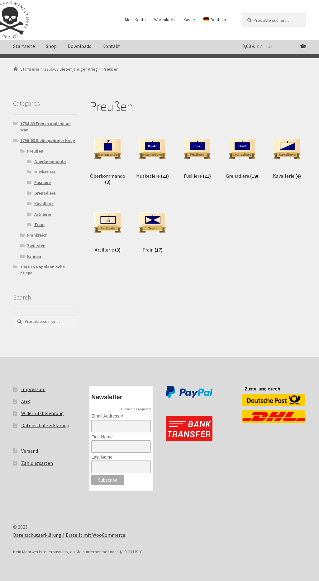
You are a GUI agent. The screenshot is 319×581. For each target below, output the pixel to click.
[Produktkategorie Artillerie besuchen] (107, 229)
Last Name (101, 457)
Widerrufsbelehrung (42, 413)
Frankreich (37, 235)
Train (39, 224)
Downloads (79, 46)
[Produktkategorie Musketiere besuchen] (152, 156)
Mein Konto (135, 19)
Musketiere (44, 172)
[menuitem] (215, 19)
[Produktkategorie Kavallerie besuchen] (287, 156)
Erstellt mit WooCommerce (95, 535)
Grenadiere (44, 193)
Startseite (24, 46)
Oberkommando (50, 161)
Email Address (107, 416)
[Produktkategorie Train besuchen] (152, 229)
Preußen (35, 151)
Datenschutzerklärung (45, 425)
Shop (51, 46)
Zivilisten (36, 245)
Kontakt (111, 46)
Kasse (189, 19)
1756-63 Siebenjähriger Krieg (71, 69)
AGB (25, 401)
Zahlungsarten (37, 463)
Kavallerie (44, 203)
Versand (29, 451)
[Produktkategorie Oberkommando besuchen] (107, 159)
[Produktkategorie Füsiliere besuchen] (197, 156)
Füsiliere (42, 182)
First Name (101, 436)
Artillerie (42, 214)
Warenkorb (164, 19)
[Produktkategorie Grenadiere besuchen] (242, 156)
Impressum (33, 389)
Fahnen (34, 256)
